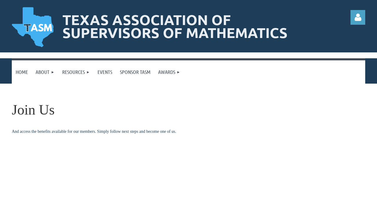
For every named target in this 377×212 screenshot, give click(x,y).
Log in (357, 17)
